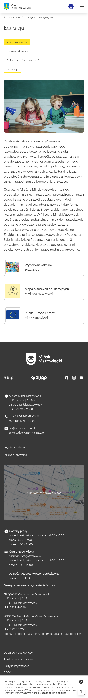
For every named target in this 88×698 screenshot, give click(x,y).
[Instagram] (74, 378)
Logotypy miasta (14, 447)
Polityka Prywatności (17, 666)
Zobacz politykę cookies (53, 692)
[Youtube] (81, 378)
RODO (8, 672)
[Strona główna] (4, 17)
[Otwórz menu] (82, 6)
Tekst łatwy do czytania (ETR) (22, 659)
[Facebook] (67, 378)
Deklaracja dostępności (18, 652)
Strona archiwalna (15, 454)
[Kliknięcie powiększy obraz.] (44, 106)
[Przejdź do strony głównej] (44, 359)
